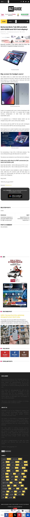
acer (3, 474)
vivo (22, 462)
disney (4, 491)
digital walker (5, 483)
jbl (12, 485)
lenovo (4, 471)
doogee (16, 483)
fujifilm (12, 477)
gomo (22, 488)
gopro (20, 491)
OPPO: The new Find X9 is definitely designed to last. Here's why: (12, 316)
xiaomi (12, 462)
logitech (4, 485)
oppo (3, 462)
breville (12, 494)
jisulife (10, 497)
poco (3, 477)
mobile (23, 32)
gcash (19, 474)
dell (19, 485)
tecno (13, 471)
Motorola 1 (8, 185)
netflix (3, 480)
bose (19, 494)
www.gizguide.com (6, 504)
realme (4, 465)
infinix (12, 468)
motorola (3, 33)
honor (13, 465)
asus (22, 465)
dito (11, 474)
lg (20, 468)
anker (14, 488)
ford (3, 497)
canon (12, 480)
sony (21, 471)
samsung (15, 459)
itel (19, 480)
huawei (4, 459)
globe (3, 468)
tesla (3, 494)
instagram (5, 488)
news (7, 33)
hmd (12, 491)
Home (4, 21)
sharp (21, 477)
